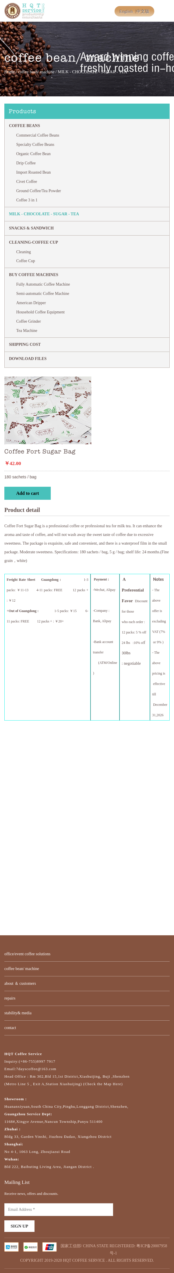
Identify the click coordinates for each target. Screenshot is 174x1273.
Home (9, 71)
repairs (9, 998)
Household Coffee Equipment (40, 312)
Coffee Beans (24, 126)
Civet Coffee (26, 181)
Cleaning (23, 252)
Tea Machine (26, 330)
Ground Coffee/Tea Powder (38, 191)
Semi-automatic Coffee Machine (42, 293)
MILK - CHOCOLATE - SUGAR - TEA (44, 214)
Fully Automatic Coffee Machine (43, 284)
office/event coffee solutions (27, 954)
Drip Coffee (26, 163)
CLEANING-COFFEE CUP (33, 242)
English (126, 11)
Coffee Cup (25, 261)
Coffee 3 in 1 (26, 200)
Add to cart (27, 493)
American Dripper (31, 303)
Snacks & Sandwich (31, 228)
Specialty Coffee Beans (35, 144)
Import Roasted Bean (33, 172)
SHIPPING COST (25, 344)
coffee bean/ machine (36, 71)
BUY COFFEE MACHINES (33, 275)
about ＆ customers (20, 983)
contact (10, 1028)
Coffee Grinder (28, 321)
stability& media (18, 1013)
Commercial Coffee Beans (37, 135)
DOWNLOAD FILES (28, 359)
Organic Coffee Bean (33, 154)
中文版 (142, 11)
